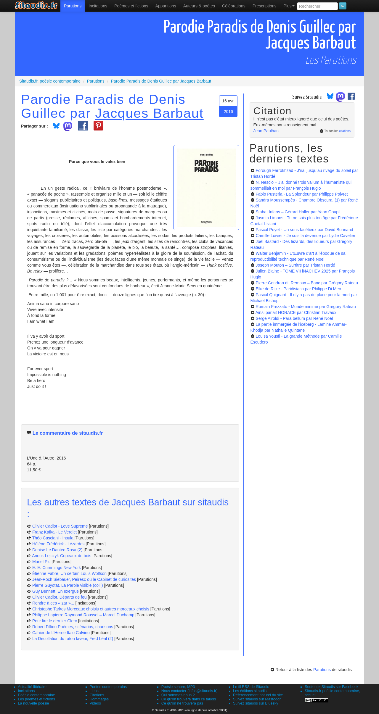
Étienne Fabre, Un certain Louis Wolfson (69, 573)
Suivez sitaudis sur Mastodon (257, 699)
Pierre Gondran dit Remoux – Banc (307, 283)
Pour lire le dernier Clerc (54, 620)
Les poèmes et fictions (36, 699)
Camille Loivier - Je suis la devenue (305, 235)
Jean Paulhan (266, 130)
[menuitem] (72, 6)
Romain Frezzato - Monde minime (306, 306)
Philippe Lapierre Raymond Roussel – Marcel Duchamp (83, 615)
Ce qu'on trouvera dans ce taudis (188, 699)
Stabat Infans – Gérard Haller (298, 211)
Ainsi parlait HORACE (296, 312)
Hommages (99, 699)
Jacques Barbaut (149, 113)
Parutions (72, 6)
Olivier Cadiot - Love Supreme (60, 526)
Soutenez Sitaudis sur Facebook (331, 687)
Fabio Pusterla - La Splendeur (302, 194)
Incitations (26, 691)
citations (345, 131)
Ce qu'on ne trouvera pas (182, 703)
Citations (97, 695)
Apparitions (165, 6)
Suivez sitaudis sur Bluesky (255, 703)
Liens (94, 691)
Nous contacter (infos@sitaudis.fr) (189, 691)
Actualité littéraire (32, 687)
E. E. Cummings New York (56, 567)
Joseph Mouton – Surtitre (295, 265)
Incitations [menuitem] (98, 6)
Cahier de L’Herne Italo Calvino (61, 632)
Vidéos (95, 703)
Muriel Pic (42, 561)
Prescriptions (265, 6)
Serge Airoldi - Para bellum (294, 318)
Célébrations (233, 6)
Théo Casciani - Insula (52, 538)
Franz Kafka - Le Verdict (54, 532)
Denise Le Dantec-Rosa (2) (57, 549)
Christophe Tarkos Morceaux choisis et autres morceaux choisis (90, 609)
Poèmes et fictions (131, 6)
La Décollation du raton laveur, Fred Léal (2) (72, 638)
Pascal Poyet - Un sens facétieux (304, 229)
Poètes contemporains (108, 687)
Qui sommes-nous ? (178, 695)
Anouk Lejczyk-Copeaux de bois (61, 555)
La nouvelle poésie (33, 703)
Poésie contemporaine (36, 695)
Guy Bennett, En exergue (55, 591)
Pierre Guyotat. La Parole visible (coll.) (67, 585)
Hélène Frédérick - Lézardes (58, 543)
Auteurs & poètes (199, 6)
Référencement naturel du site (258, 695)
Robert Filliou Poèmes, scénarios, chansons (72, 626)
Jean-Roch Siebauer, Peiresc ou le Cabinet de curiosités (84, 579)
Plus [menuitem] (289, 6)
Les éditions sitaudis (249, 691)
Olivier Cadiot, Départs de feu (59, 597)
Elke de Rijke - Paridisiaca (298, 288)
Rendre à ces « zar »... (53, 603)
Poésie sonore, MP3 (178, 687)
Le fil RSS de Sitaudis (251, 687)
